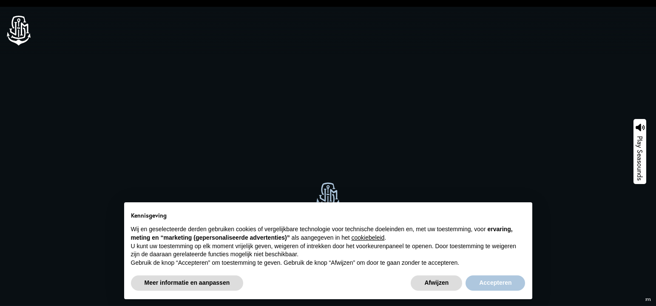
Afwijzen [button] (436, 282)
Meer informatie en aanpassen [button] (187, 282)
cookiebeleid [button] (368, 237)
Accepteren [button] (495, 282)
